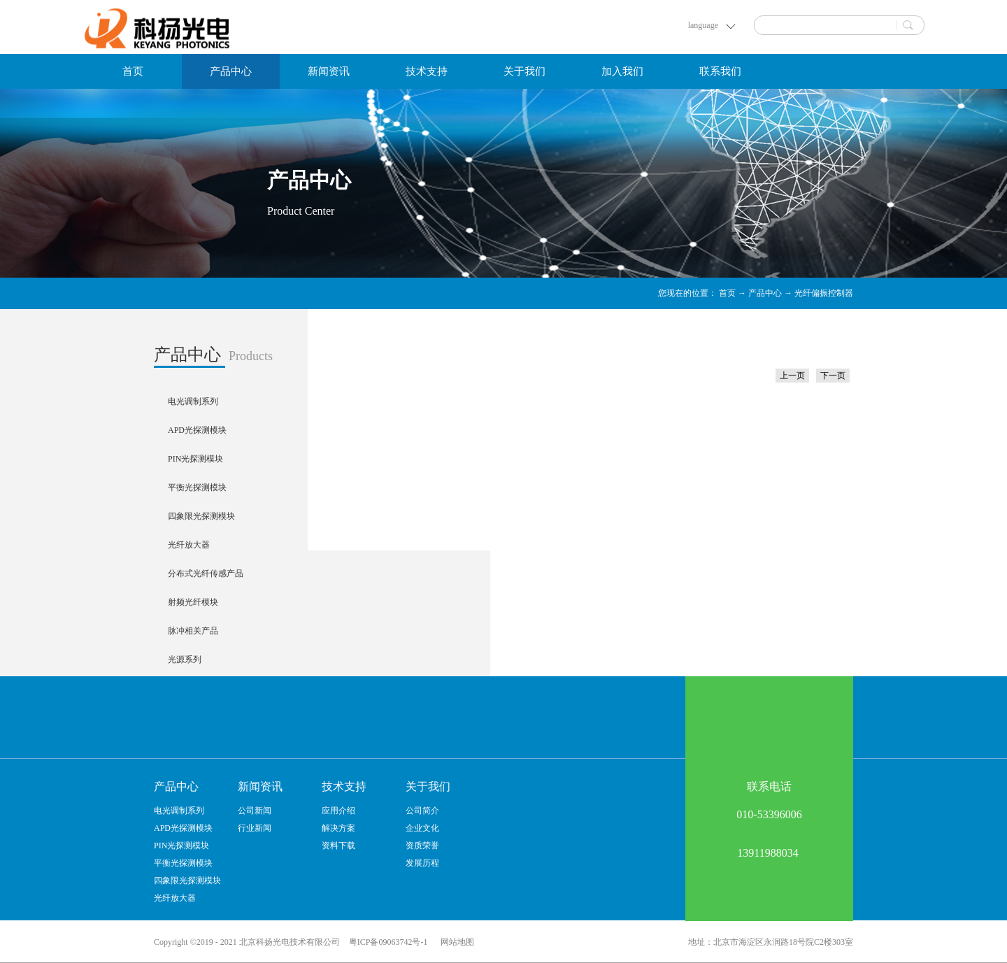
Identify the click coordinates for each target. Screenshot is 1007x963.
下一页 (832, 375)
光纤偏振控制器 (823, 293)
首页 (132, 71)
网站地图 (455, 942)
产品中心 (765, 293)
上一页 (792, 375)
